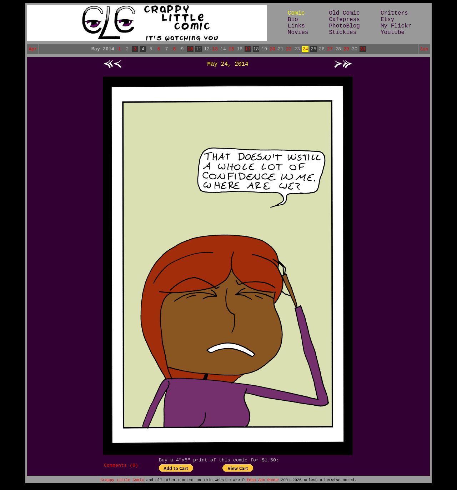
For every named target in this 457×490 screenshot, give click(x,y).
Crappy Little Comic (122, 483)
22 (289, 49)
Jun (424, 49)
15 (231, 49)
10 (190, 49)
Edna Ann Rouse (263, 483)
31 (363, 49)
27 (330, 49)
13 (215, 49)
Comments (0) (121, 468)
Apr (33, 49)
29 (346, 49)
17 (248, 49)
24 (305, 49)
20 (272, 49)
